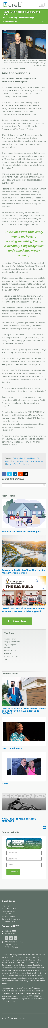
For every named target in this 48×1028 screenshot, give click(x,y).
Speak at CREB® (8, 916)
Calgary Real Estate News (24, 458)
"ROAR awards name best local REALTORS (19, 820)
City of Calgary (10, 645)
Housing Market (10, 639)
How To (7, 648)
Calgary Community (12, 642)
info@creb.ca (10, 934)
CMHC (6, 659)
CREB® (15, 461)
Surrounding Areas (11, 656)
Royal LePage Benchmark (17, 464)
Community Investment (11, 919)
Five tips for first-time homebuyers (21, 531)
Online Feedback (8, 921)
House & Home (9, 650)
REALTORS (24, 461)
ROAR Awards (37, 461)
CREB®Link (6, 914)
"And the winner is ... (13, 748)
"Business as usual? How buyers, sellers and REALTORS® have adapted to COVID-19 (24, 711)
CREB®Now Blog (10, 18)
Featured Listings (26, 18)
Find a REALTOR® (10, 21)
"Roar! (5, 784)
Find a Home (7, 906)
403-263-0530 (10, 931)
